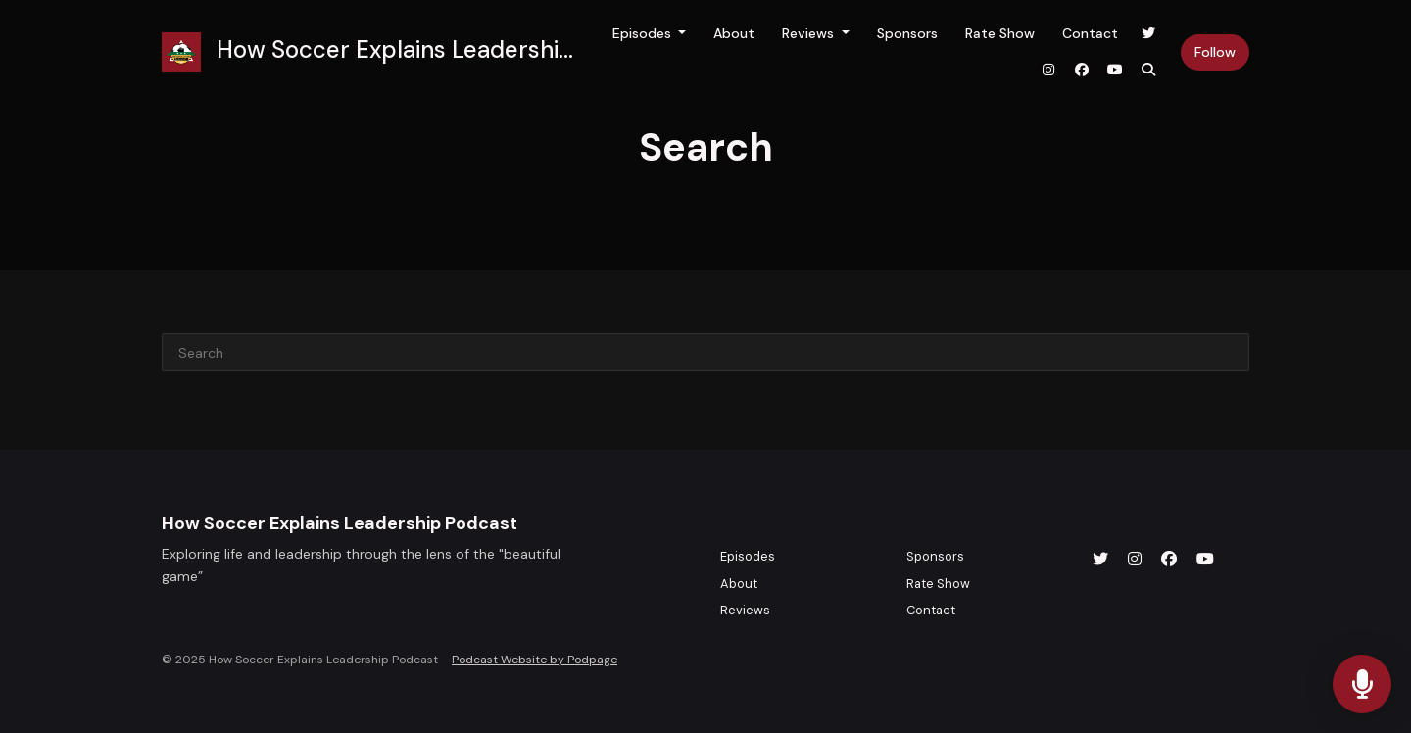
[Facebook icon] (1169, 559)
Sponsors (907, 33)
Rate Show (1000, 33)
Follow (1215, 52)
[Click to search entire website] (1148, 70)
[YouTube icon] (1205, 559)
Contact (1090, 33)
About (733, 33)
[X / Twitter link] (1148, 34)
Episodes (643, 33)
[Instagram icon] (1135, 559)
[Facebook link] (1081, 70)
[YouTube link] (1115, 70)
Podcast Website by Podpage (534, 659)
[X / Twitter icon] (1100, 559)
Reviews (810, 33)
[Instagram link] (1048, 70)
